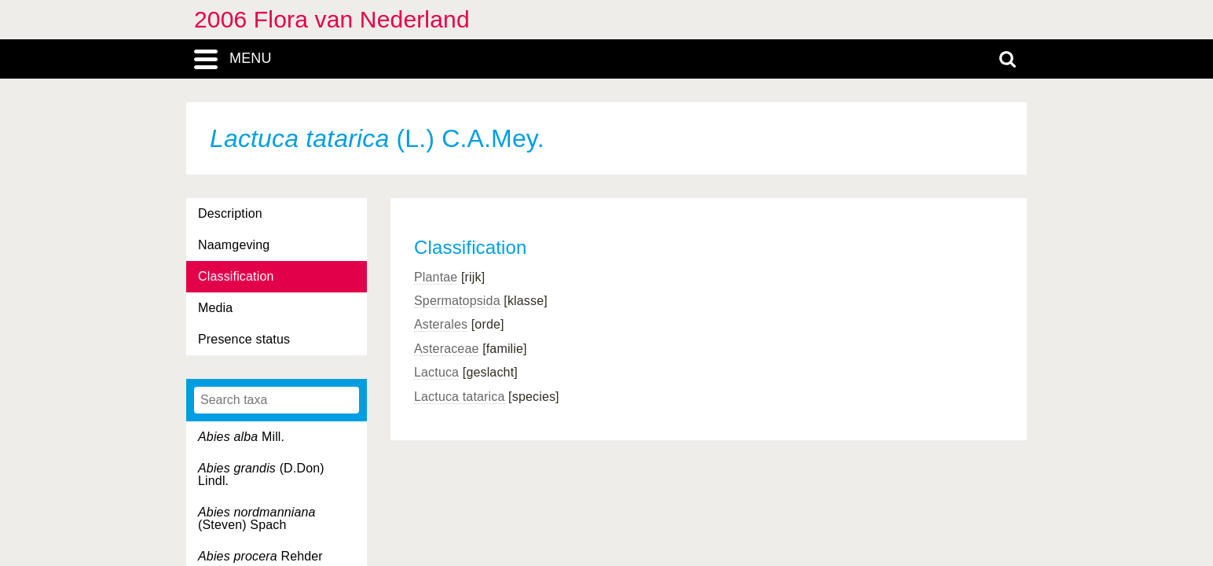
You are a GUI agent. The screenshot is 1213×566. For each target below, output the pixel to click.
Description (230, 213)
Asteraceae (446, 348)
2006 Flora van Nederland (332, 19)
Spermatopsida (457, 300)
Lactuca (436, 372)
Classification (236, 276)
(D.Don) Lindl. (261, 474)
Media (215, 307)
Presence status (244, 339)
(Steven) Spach (257, 518)
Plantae (435, 277)
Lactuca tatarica (459, 396)
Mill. (241, 436)
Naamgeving (233, 245)
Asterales (440, 324)
